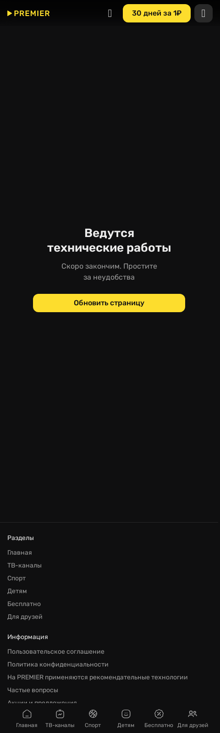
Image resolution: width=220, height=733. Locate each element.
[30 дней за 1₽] (157, 13)
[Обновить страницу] (109, 303)
